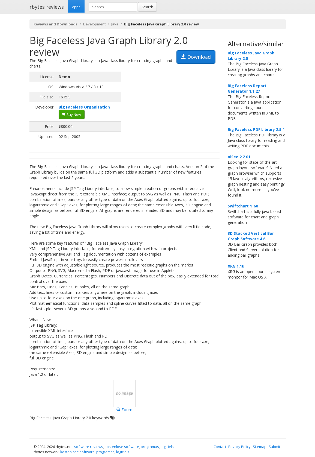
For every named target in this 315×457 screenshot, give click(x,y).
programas (150, 446)
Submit (274, 446)
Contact (220, 446)
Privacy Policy (239, 446)
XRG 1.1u (236, 266)
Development (94, 24)
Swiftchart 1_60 (243, 206)
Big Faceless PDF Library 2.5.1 (256, 129)
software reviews (88, 446)
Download (196, 57)
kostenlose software (122, 446)
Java (114, 24)
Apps (76, 6)
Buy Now (71, 114)
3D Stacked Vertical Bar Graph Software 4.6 (251, 236)
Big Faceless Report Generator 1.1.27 (247, 88)
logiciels (167, 446)
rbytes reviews (46, 7)
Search (147, 6)
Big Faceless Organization (84, 107)
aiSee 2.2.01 (239, 156)
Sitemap (259, 446)
